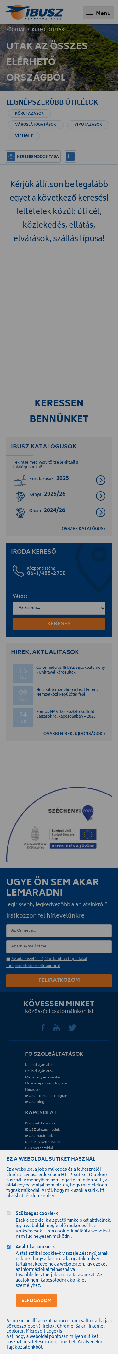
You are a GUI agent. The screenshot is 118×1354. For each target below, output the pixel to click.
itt (102, 1191)
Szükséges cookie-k (37, 1214)
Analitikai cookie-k (35, 1247)
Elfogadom (36, 1301)
